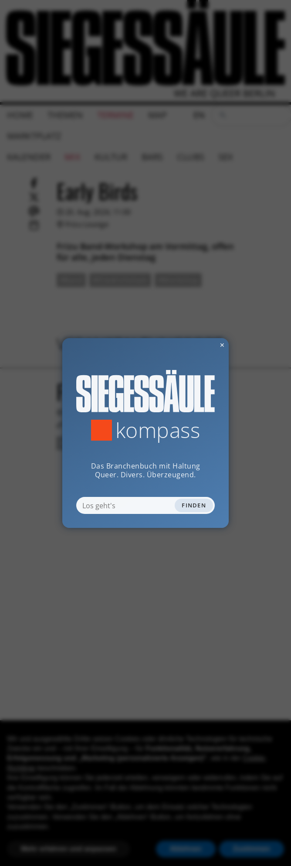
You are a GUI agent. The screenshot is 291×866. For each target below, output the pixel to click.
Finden (194, 505)
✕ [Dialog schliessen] (200, 345)
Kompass (157, 430)
